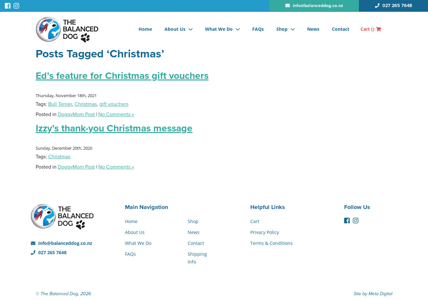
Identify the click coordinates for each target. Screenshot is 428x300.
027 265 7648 (49, 252)
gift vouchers (114, 104)
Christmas (86, 104)
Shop (282, 29)
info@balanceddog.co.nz (61, 243)
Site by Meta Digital (373, 293)
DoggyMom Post (76, 114)
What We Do (219, 29)
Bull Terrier (60, 104)
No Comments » (116, 114)
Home (145, 29)
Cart (371, 29)
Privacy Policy (264, 232)
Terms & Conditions (271, 243)
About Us (175, 29)
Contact (340, 29)
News (313, 29)
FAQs (258, 29)
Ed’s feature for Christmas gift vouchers (122, 76)
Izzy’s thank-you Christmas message (114, 128)
